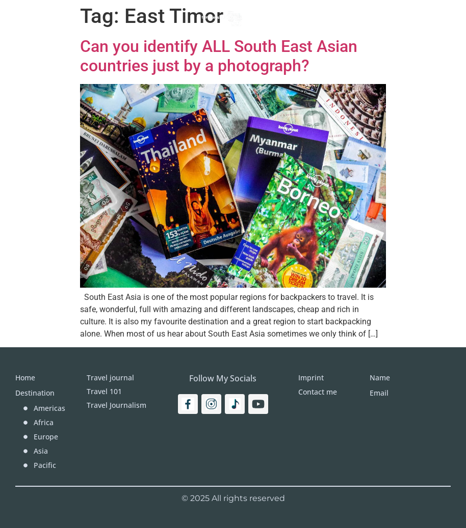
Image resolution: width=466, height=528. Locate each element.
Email (379, 393)
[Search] (428, 17)
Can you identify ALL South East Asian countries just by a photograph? (218, 56)
